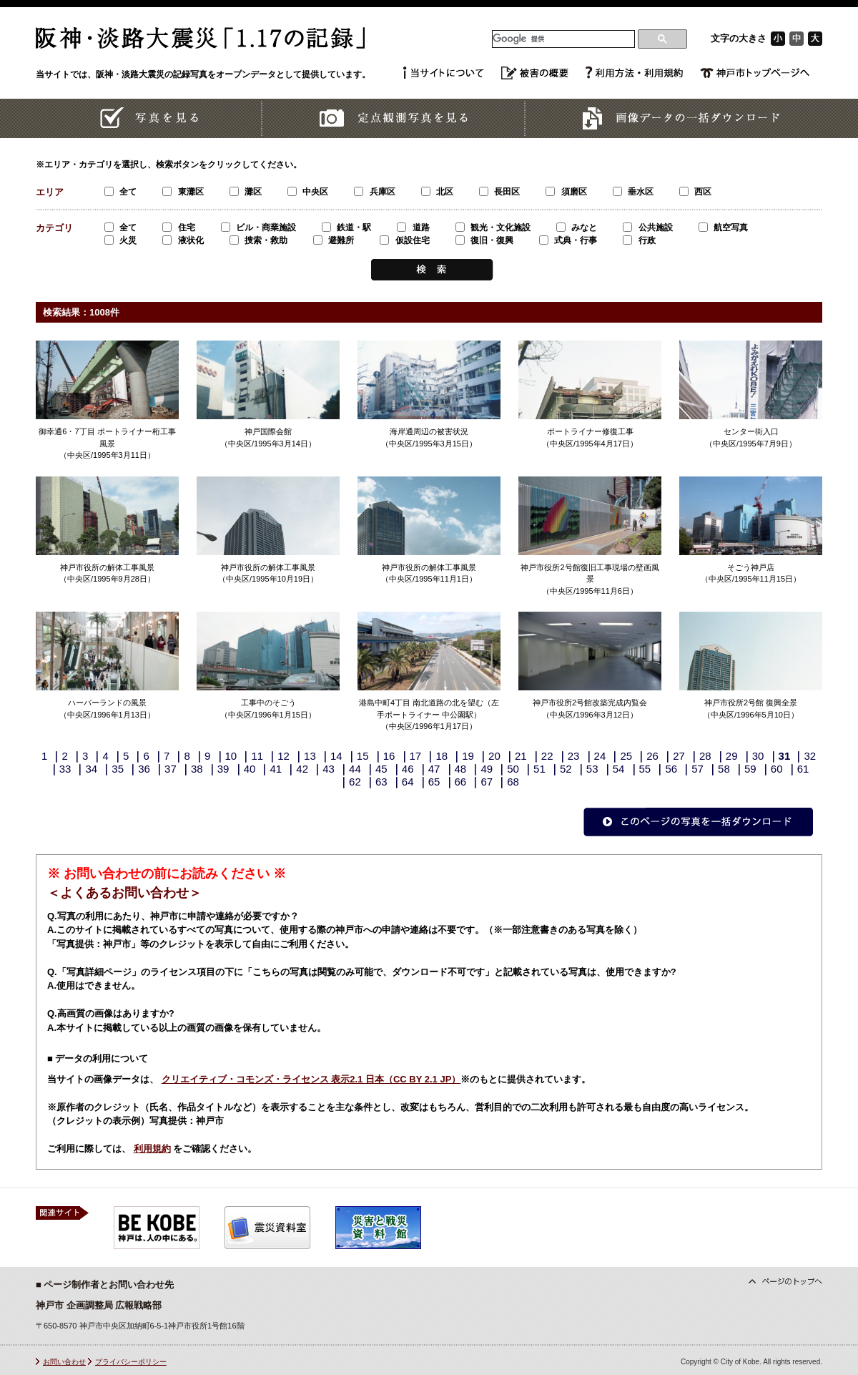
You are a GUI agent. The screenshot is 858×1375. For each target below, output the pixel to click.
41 (276, 769)
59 (750, 769)
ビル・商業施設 (258, 227)
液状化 (182, 240)
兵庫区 (374, 192)
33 (65, 769)
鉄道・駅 (346, 227)
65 (434, 781)
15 (363, 756)
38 (197, 769)
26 (652, 756)
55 (645, 769)
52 (566, 769)
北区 (437, 192)
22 (547, 756)
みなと (576, 227)
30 (758, 756)
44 (355, 769)
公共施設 (647, 227)
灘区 (246, 192)
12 (283, 756)
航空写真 (723, 227)
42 (302, 769)
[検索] (563, 39)
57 (697, 769)
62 (355, 781)
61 (803, 769)
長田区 (499, 192)
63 (381, 781)
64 (408, 781)
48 (461, 769)
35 (118, 769)
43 (328, 769)
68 (513, 781)
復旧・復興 (484, 240)
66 (461, 781)
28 (705, 756)
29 (732, 756)
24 (600, 756)
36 (144, 769)
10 (231, 756)
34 (91, 769)
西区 (695, 192)
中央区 (307, 192)
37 (170, 769)
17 (416, 756)
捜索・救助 (258, 240)
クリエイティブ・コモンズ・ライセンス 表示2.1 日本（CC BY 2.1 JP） (311, 1079)
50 (513, 769)
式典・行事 (568, 240)
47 (434, 769)
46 (408, 769)
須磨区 (566, 192)
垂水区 (633, 192)
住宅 (178, 227)
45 (381, 769)
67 (486, 781)
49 (486, 769)
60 (777, 769)
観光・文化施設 (493, 227)
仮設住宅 (404, 240)
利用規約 (152, 1148)
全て (120, 192)
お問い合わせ (64, 1362)
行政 (639, 240)
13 (310, 756)
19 (468, 756)
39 (223, 769)
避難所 (333, 240)
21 (521, 756)
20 (494, 756)
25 (626, 756)
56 (671, 769)
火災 (120, 240)
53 (592, 769)
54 (619, 769)
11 (257, 756)
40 (250, 769)
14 (336, 756)
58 (724, 769)
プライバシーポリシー (131, 1362)
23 (574, 756)
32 (810, 756)
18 (441, 756)
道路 (413, 227)
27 (679, 756)
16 (389, 756)
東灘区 (182, 192)
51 (539, 769)
